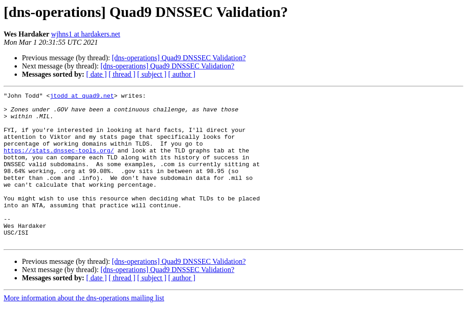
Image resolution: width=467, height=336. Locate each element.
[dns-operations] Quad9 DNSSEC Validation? (178, 58)
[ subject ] (151, 74)
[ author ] (182, 74)
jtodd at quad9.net (82, 97)
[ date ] (96, 74)
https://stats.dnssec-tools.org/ (59, 162)
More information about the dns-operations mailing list (84, 328)
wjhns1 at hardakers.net (85, 34)
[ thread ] (122, 74)
